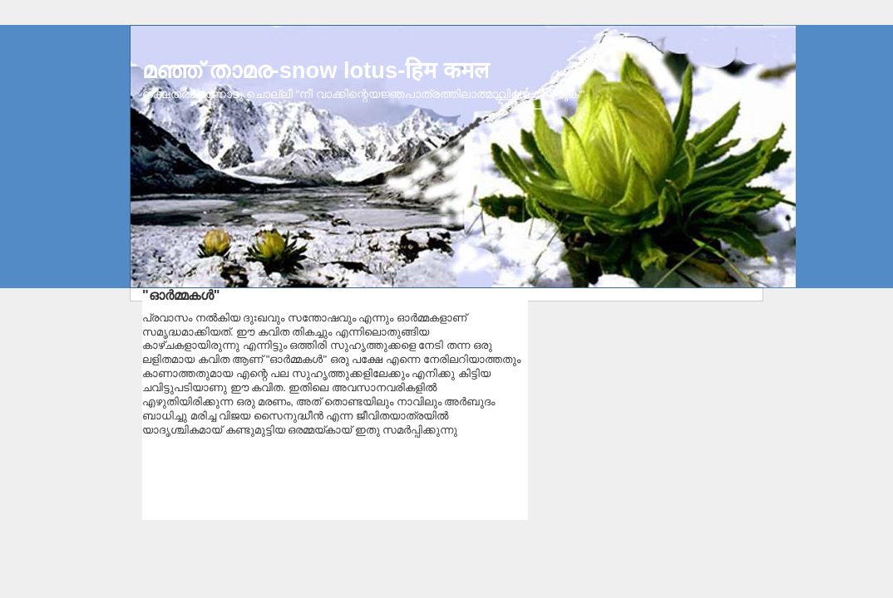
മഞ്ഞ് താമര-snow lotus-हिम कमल (316, 70)
